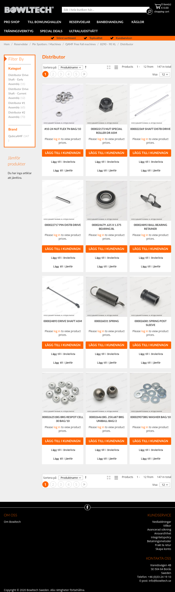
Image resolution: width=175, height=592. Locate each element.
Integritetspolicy (161, 537)
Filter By (16, 59)
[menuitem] (12, 22)
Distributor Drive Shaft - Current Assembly (18, 93)
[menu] (87, 27)
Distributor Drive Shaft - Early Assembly (18, 80)
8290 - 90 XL (108, 44)
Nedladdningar (161, 522)
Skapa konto (163, 549)
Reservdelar (21, 44)
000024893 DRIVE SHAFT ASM (63, 321)
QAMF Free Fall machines (80, 44)
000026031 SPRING (106, 321)
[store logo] (29, 9)
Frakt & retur (163, 545)
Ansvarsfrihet (162, 533)
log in (57, 139)
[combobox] (105, 10)
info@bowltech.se (160, 580)
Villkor (167, 525)
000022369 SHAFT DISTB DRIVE (150, 129)
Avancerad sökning (159, 529)
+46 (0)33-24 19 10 (159, 577)
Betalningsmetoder (159, 541)
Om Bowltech (12, 522)
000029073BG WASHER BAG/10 (150, 417)
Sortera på (49, 67)
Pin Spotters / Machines (47, 44)
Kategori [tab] (14, 68)
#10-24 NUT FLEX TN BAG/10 (62, 129)
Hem (7, 44)
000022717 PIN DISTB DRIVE (63, 225)
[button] (63, 162)
